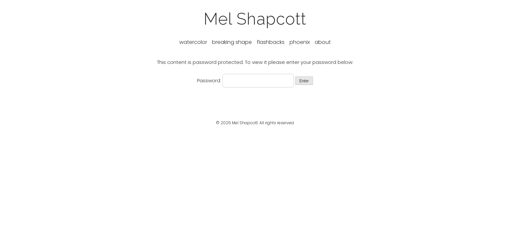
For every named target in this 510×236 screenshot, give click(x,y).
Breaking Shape (232, 42)
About (323, 42)
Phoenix (300, 42)
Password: (245, 80)
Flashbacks (271, 42)
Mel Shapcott (255, 19)
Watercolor (193, 42)
